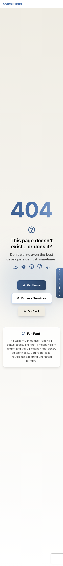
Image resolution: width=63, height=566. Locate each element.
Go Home (31, 285)
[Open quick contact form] (59, 283)
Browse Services (31, 298)
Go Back (31, 311)
